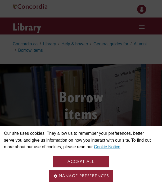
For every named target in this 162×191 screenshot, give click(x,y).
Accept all (81, 161)
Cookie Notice (107, 147)
